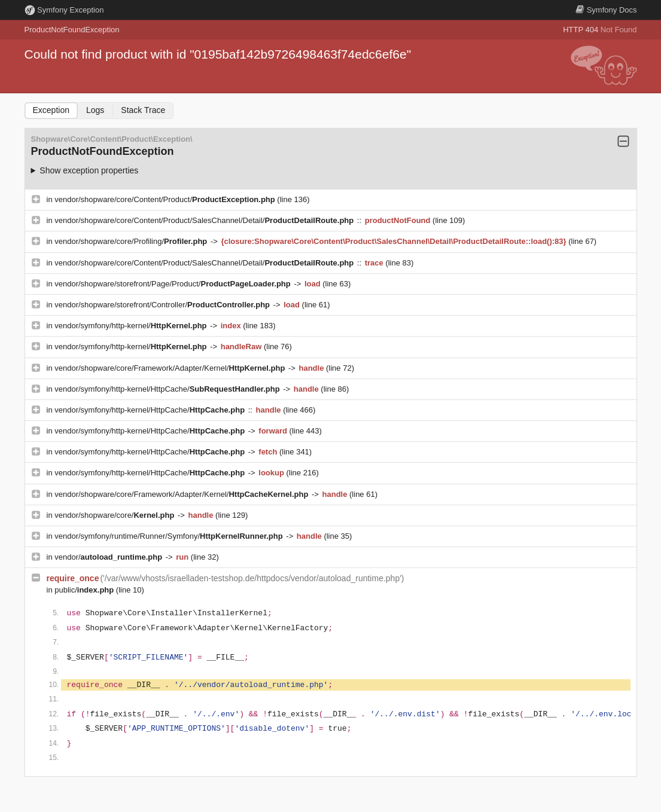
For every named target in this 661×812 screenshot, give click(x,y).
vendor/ (109, 556)
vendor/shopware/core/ (115, 515)
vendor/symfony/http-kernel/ (131, 325)
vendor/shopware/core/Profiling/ (131, 241)
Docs (605, 9)
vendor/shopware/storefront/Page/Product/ (173, 283)
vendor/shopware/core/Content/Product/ (165, 199)
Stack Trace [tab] (143, 110)
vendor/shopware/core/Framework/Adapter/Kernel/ (170, 368)
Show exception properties (88, 170)
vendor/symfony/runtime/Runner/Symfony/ (169, 536)
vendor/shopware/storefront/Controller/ (163, 304)
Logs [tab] (95, 110)
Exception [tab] (51, 110)
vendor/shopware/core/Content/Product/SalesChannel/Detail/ (205, 220)
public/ (85, 589)
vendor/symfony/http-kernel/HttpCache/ (168, 388)
